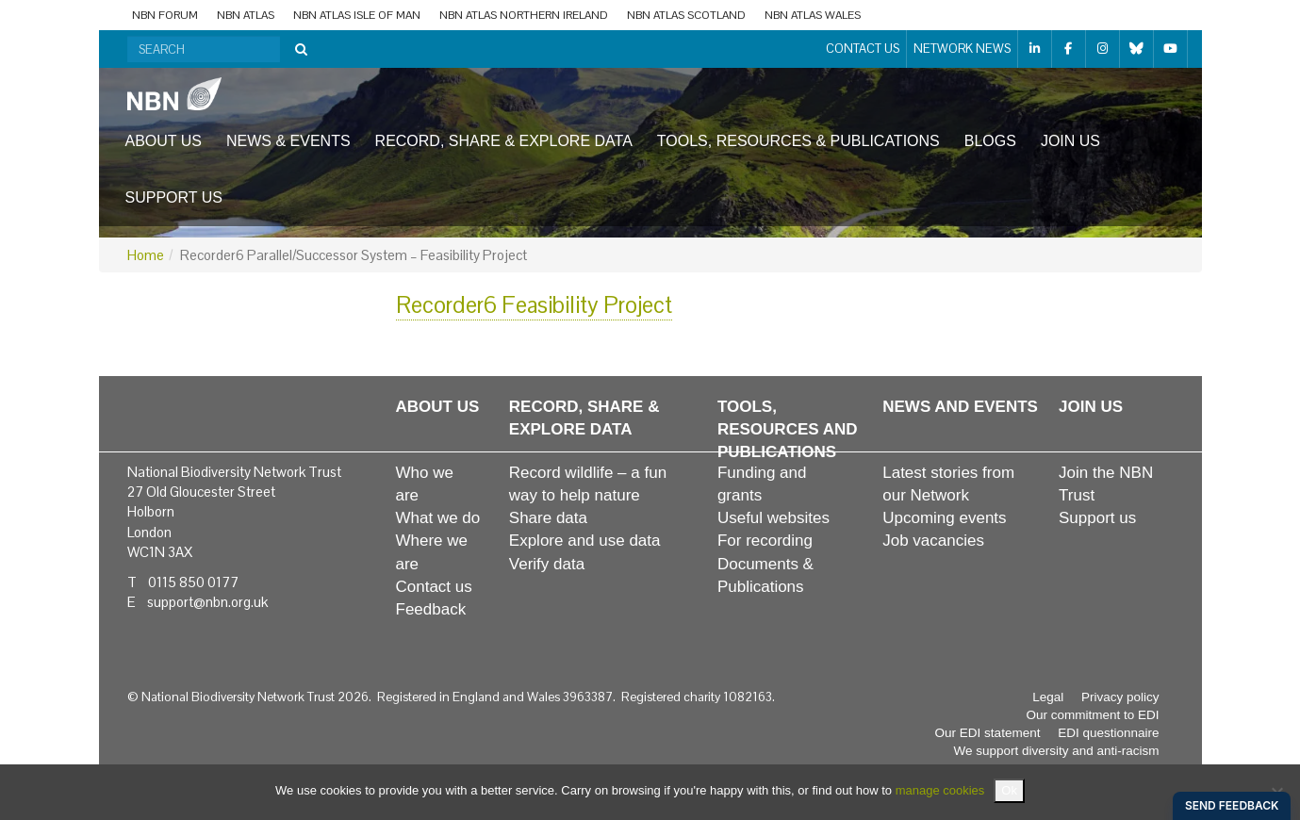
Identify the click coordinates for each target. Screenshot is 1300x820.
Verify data (546, 564)
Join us (1070, 141)
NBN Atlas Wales (813, 15)
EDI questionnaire (1108, 733)
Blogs (990, 141)
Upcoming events (944, 518)
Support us (173, 197)
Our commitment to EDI (1092, 715)
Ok (1009, 790)
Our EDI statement (988, 733)
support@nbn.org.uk (207, 602)
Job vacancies (933, 540)
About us (164, 141)
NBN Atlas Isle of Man (356, 15)
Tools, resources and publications (787, 430)
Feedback (431, 609)
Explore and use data (585, 540)
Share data (548, 518)
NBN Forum (165, 15)
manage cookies (940, 790)
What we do (438, 518)
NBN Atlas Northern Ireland (523, 15)
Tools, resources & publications (798, 141)
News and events (960, 407)
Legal (1047, 697)
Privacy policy (1120, 697)
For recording (765, 540)
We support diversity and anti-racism (1056, 751)
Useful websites (773, 518)
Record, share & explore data (504, 141)
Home (145, 255)
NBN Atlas (245, 15)
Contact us (862, 49)
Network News (962, 49)
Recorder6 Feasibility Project (534, 305)
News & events (288, 141)
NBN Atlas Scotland (686, 15)
